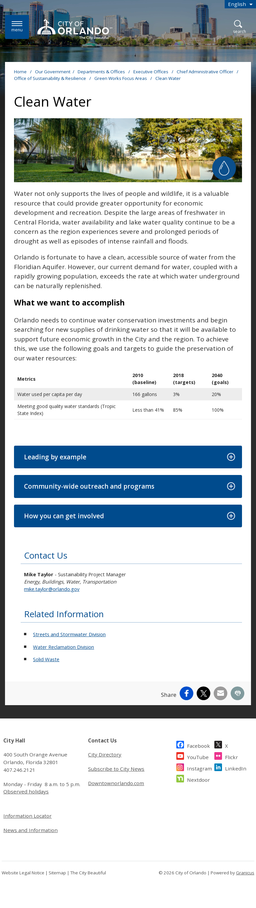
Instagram (199, 767)
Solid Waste (46, 659)
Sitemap (57, 873)
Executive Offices (151, 72)
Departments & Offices (102, 72)
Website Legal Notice (23, 873)
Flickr (231, 756)
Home (20, 72)
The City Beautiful (88, 873)
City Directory (104, 754)
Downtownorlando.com (116, 783)
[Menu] (17, 27)
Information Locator (27, 815)
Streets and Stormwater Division (69, 634)
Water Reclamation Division (63, 647)
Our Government (52, 72)
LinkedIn (235, 767)
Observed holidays (26, 791)
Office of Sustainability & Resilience (50, 78)
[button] (128, 457)
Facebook (198, 745)
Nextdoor (198, 779)
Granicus (245, 873)
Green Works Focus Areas (121, 78)
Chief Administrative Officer (205, 72)
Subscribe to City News (116, 768)
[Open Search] (239, 27)
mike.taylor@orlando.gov (51, 589)
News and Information (30, 830)
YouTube (198, 756)
